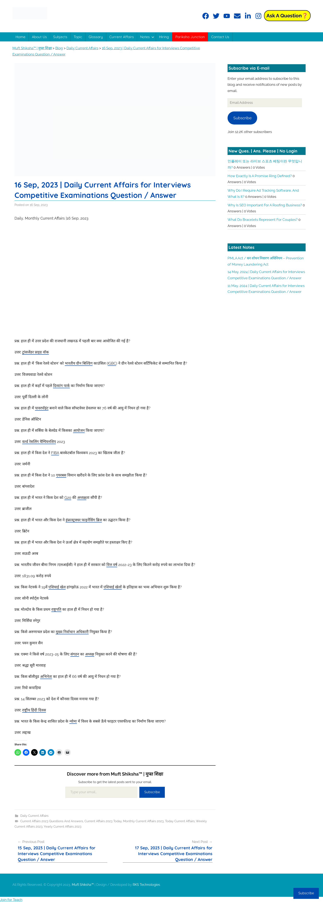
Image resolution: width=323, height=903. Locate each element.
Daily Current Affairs (34, 816)
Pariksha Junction (190, 37)
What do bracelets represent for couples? (263, 220)
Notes (147, 37)
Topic (78, 37)
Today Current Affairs (180, 821)
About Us (39, 37)
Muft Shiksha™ (83, 885)
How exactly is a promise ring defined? (260, 176)
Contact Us (220, 37)
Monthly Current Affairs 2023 (143, 821)
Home (20, 37)
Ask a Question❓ (287, 16)
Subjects (60, 37)
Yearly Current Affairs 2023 (62, 826)
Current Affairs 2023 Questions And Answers (51, 821)
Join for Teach (11, 900)
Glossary (96, 37)
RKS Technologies (146, 885)
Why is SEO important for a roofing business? (265, 205)
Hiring (164, 37)
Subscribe (152, 792)
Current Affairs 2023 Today (103, 821)
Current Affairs (121, 37)
